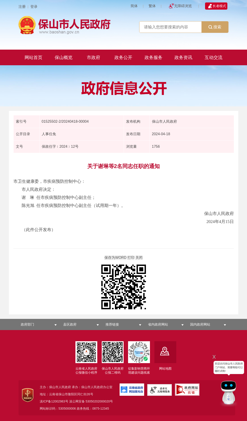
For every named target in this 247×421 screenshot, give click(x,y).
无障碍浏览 (183, 6)
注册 (22, 6)
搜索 (214, 27)
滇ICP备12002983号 (54, 401)
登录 (33, 6)
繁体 (152, 6)
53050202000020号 (99, 401)
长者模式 (219, 6)
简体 (134, 6)
